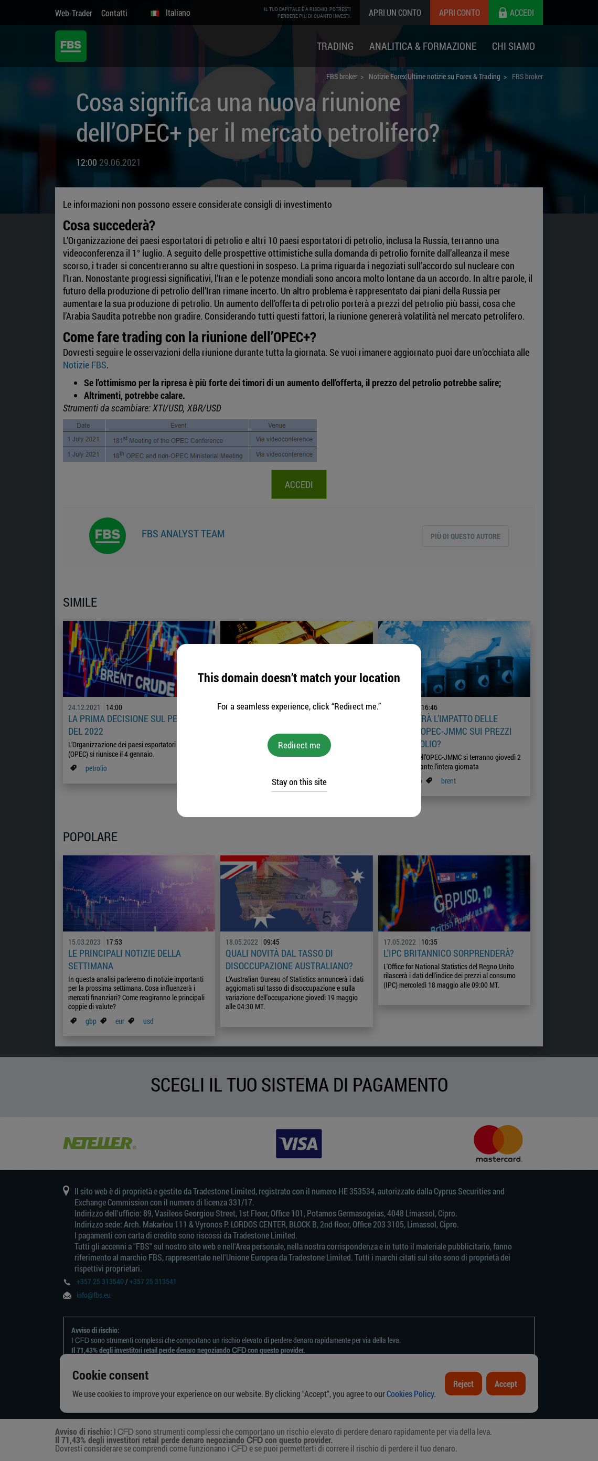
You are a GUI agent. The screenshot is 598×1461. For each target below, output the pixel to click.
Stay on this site (299, 782)
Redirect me (299, 745)
